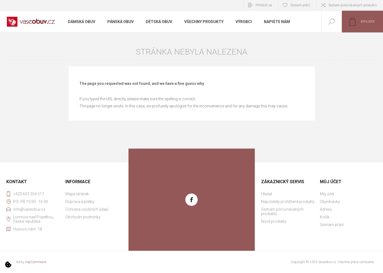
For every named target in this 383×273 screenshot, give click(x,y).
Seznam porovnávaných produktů (352, 5)
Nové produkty (273, 221)
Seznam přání (332, 224)
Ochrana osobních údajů (86, 209)
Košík (324, 217)
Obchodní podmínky (82, 217)
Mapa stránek (77, 194)
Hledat (266, 194)
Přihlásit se (264, 5)
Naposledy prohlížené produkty (288, 201)
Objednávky (330, 201)
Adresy (326, 209)
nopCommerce (35, 262)
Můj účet (327, 194)
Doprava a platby (79, 201)
